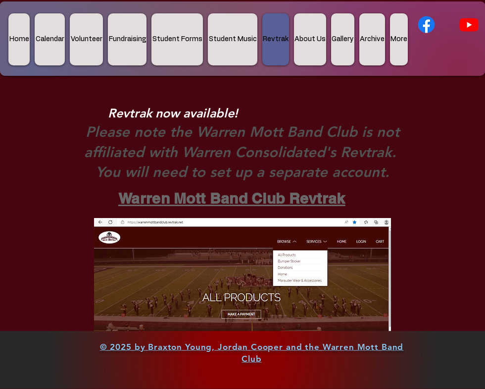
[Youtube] (469, 24)
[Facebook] (426, 24)
